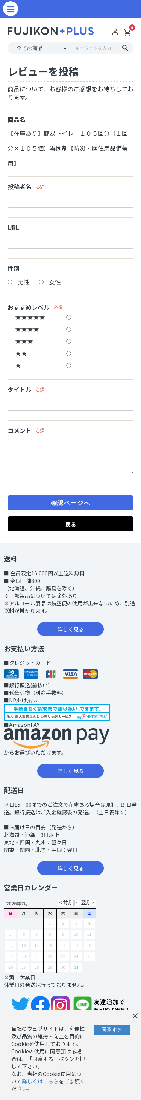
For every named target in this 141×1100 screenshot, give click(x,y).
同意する (111, 1030)
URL (13, 227)
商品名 (17, 119)
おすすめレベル (29, 307)
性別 (14, 268)
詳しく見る (71, 629)
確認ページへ (71, 503)
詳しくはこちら (40, 1081)
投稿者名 (20, 186)
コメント (20, 430)
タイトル (20, 389)
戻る (70, 524)
